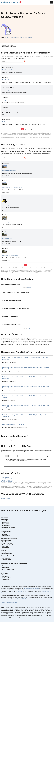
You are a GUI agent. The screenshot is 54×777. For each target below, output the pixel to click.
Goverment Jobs (5, 722)
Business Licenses (6, 713)
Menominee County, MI (7, 635)
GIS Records (4, 689)
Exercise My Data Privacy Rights (9, 757)
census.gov (29, 313)
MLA (15, 610)
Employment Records (6, 720)
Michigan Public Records (7, 45)
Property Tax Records (6, 684)
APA (19, 610)
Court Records (5, 728)
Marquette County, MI (6, 633)
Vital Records (4, 672)
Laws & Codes (5, 701)
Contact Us (8, 594)
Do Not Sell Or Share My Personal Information (28, 753)
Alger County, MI (5, 632)
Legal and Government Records (9, 693)
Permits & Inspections (7, 698)
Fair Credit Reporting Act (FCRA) (31, 743)
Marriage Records (6, 675)
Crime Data (4, 729)
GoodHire (20, 746)
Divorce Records (5, 678)
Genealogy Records (6, 680)
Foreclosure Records (6, 686)
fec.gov (29, 483)
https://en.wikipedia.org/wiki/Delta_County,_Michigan (18, 37)
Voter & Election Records (7, 699)
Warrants (4, 726)
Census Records (5, 696)
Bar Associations (5, 702)
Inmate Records (5, 731)
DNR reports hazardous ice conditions (13, 579)
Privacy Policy (46, 746)
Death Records (5, 677)
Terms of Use (4, 747)
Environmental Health (7, 703)
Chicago (11, 610)
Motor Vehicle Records (7, 708)
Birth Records (5, 674)
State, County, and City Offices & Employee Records (14, 718)
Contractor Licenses (6, 714)
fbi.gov (29, 449)
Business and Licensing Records (9, 710)
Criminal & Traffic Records (7, 724)
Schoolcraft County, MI (6, 636)
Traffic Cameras (5, 734)
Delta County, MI (24, 22)
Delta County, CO (5, 653)
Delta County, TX (5, 654)
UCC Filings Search (6, 690)
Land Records (5, 687)
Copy (47, 610)
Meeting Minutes (6, 706)
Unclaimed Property (6, 695)
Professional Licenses (6, 715)
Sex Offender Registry (7, 732)
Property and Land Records (8, 682)
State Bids (4, 705)
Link (6, 610)
